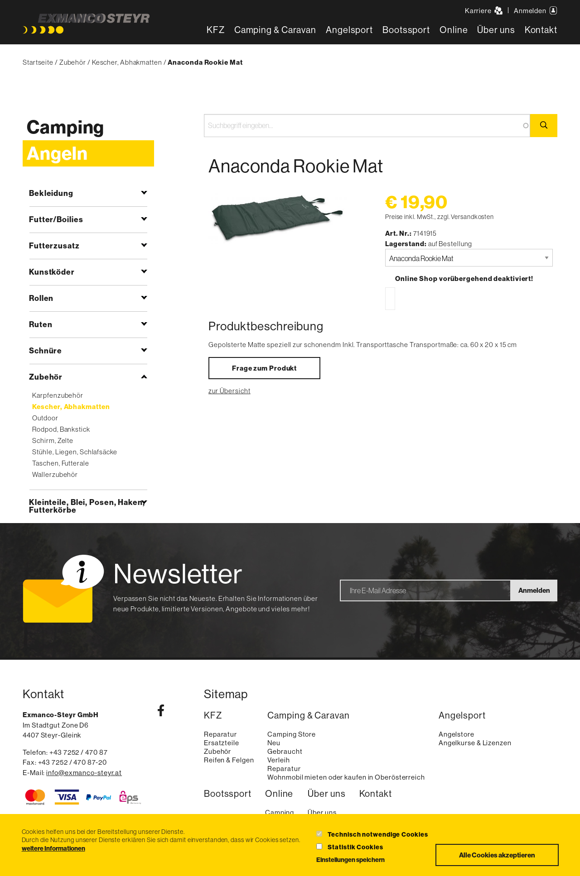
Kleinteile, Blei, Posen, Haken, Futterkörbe (87, 505)
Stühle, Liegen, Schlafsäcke (74, 452)
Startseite (38, 62)
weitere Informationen (53, 848)
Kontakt (541, 29)
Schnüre (45, 350)
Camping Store (291, 734)
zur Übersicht (229, 390)
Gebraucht (284, 751)
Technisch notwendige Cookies (378, 834)
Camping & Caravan (275, 29)
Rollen (41, 298)
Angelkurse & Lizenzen (475, 742)
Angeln (57, 153)
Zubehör (72, 62)
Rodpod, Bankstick (61, 429)
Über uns (496, 29)
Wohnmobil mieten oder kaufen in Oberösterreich (346, 777)
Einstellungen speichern (350, 860)
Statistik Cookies (355, 847)
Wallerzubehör (55, 474)
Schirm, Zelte (52, 440)
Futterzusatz (54, 245)
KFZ (216, 29)
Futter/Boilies (56, 219)
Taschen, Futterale (60, 463)
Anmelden (535, 10)
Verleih (278, 760)
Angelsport (349, 29)
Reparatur (220, 734)
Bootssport (406, 29)
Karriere (484, 10)
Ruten (41, 324)
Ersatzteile (221, 742)
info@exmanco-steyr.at (84, 772)
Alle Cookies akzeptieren (497, 855)
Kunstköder (52, 271)
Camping (65, 126)
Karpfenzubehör (57, 395)
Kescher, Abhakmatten (127, 62)
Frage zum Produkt (264, 368)
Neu (273, 742)
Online (454, 29)
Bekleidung (51, 193)
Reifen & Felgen (229, 760)
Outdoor (45, 418)
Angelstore (456, 734)
